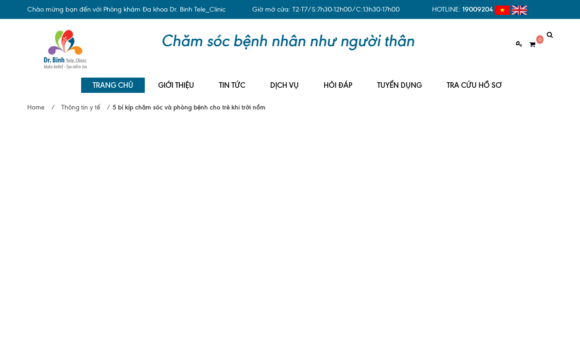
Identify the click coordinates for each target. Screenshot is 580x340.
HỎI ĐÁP (338, 78)
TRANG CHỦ (113, 78)
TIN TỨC (232, 78)
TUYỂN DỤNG (399, 78)
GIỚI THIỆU (176, 78)
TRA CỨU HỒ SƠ (474, 78)
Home (35, 101)
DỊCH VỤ (284, 78)
